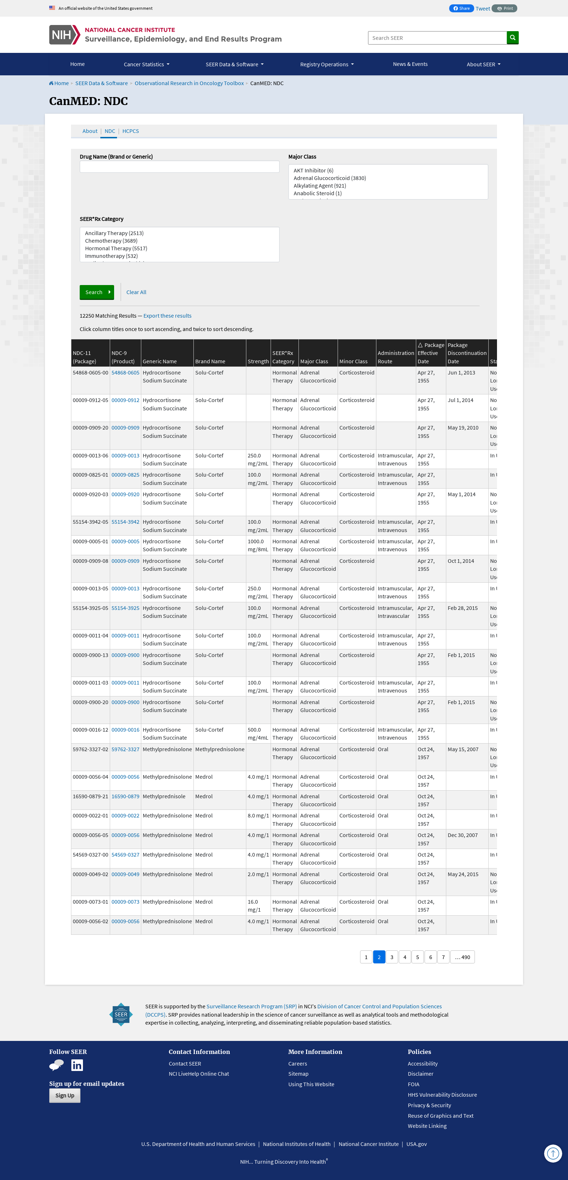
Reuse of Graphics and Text (440, 1115)
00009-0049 (125, 874)
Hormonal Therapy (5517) (179, 248)
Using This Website (311, 1084)
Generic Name (160, 361)
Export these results (167, 315)
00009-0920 (125, 494)
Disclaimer (421, 1073)
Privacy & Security (429, 1105)
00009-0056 (125, 776)
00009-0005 (125, 541)
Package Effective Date (431, 353)
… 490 (462, 957)
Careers (297, 1063)
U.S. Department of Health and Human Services (198, 1143)
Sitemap (298, 1073)
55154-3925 (125, 607)
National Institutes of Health (297, 1143)
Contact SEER (185, 1063)
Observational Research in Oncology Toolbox (189, 83)
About (90, 130)
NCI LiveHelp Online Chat (199, 1073)
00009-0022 (125, 815)
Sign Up (64, 1095)
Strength (258, 361)
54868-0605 (125, 372)
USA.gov (416, 1143)
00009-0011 (125, 635)
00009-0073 (125, 901)
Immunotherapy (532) (179, 256)
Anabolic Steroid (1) (388, 193)
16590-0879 (125, 796)
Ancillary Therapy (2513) (179, 233)
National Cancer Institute (369, 1143)
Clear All (136, 292)
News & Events (410, 63)
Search (94, 292)
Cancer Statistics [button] (144, 64)
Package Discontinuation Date (467, 353)
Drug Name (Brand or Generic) (116, 156)
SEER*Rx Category (101, 218)
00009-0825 (125, 474)
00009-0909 (125, 427)
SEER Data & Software (101, 83)
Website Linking (427, 1125)
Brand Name (210, 361)
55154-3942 (125, 521)
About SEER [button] (481, 64)
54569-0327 (125, 854)
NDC (110, 130)
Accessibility (423, 1063)
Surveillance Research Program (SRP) (251, 1006)
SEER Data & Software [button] (232, 64)
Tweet (483, 8)
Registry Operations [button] (325, 64)
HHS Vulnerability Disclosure (442, 1094)
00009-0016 (125, 729)
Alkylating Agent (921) (388, 185)
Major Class (302, 156)
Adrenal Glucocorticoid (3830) (388, 178)
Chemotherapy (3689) (179, 240)
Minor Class (353, 361)
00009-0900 (125, 654)
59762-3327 (125, 749)
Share (463, 8)
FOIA (413, 1084)
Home (77, 63)
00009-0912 (125, 399)
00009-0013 (125, 455)
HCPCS (130, 130)
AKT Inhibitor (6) (388, 170)
